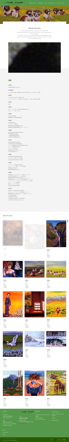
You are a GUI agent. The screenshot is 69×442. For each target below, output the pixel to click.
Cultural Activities (55, 411)
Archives (53, 417)
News (46, 3)
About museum (33, 3)
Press (4, 434)
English (63, 3)
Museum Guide (52, 3)
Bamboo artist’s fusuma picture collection (58, 415)
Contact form (5, 432)
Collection (41, 3)
